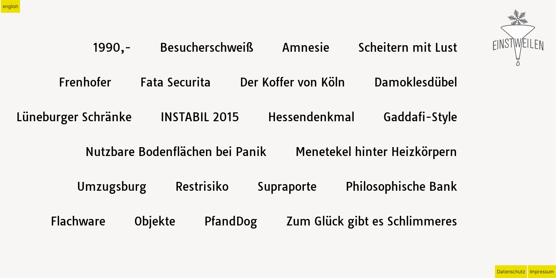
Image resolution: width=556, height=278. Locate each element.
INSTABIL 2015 (200, 117)
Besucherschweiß (206, 47)
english (10, 6)
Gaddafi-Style (420, 117)
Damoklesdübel (415, 82)
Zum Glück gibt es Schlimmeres (371, 221)
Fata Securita (175, 82)
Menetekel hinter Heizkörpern (376, 151)
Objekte (154, 221)
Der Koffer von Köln (292, 82)
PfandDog (230, 221)
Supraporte (287, 186)
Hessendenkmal (311, 117)
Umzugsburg (111, 186)
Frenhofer (85, 82)
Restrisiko (202, 186)
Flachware (78, 221)
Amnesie (305, 47)
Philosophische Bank (401, 186)
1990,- (112, 47)
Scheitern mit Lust (407, 47)
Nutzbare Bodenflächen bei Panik (175, 151)
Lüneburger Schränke (74, 117)
